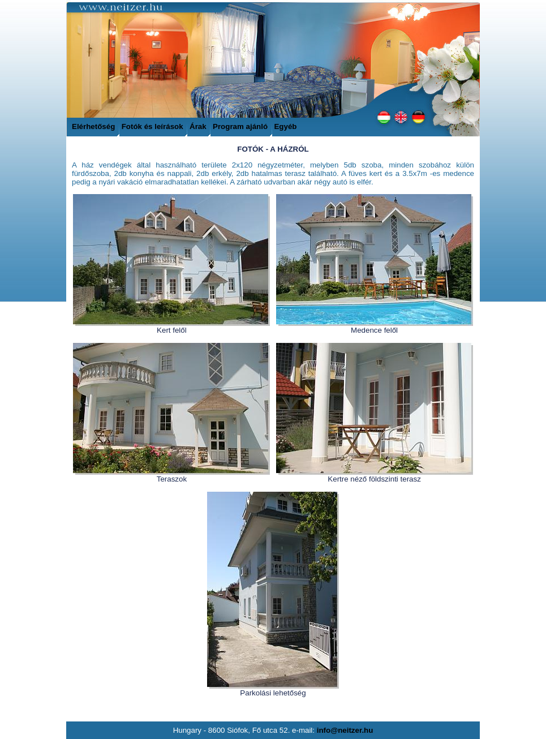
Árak (198, 126)
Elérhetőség (93, 126)
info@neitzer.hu (345, 730)
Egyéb (285, 126)
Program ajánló (241, 126)
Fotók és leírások (154, 126)
